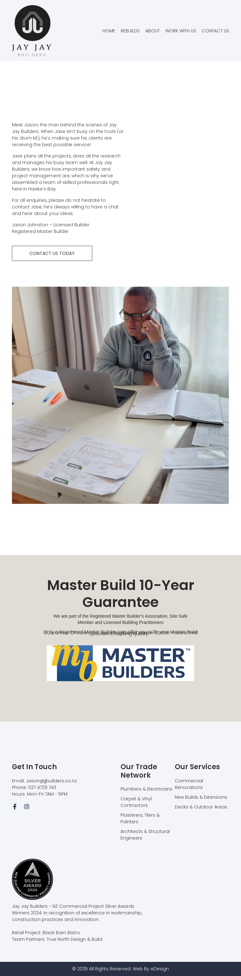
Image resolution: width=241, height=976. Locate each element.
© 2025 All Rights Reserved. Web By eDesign (120, 969)
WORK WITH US (180, 31)
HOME (109, 31)
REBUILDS (130, 31)
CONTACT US (215, 31)
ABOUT (152, 31)
